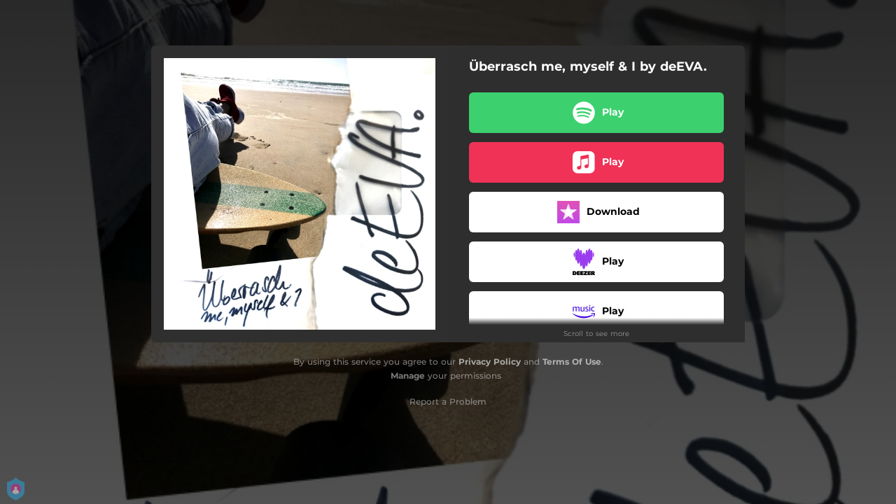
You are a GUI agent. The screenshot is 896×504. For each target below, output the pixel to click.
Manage (408, 375)
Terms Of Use (571, 361)
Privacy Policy (489, 361)
